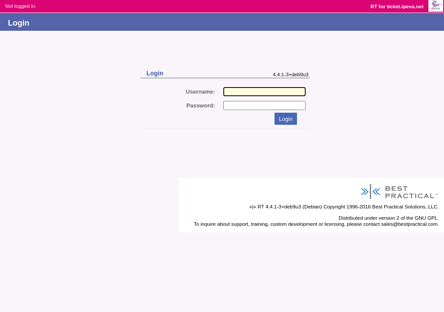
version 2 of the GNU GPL (408, 218)
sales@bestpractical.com (409, 224)
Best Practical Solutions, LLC (404, 206)
